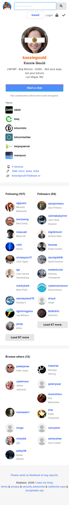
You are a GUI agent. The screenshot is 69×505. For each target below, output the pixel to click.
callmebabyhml (57, 216)
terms (4, 486)
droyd (51, 298)
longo (20, 428)
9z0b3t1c (53, 311)
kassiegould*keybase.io (26, 175)
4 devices (17, 167)
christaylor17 (24, 258)
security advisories (34, 486)
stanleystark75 (25, 298)
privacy (15, 486)
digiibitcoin (55, 232)
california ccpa (57, 486)
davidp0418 (55, 258)
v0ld (19, 245)
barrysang (22, 219)
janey (19, 324)
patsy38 (21, 451)
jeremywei (54, 384)
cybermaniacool (58, 286)
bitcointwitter (22, 137)
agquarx (21, 203)
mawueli (21, 232)
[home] (7, 5)
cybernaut (22, 381)
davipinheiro (56, 204)
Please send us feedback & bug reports (34, 475)
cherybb (21, 439)
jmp (50, 410)
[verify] (63, 15)
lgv (18, 270)
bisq (16, 119)
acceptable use (35, 490)
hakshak (53, 366)
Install (35, 15)
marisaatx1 (22, 412)
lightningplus (24, 311)
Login (49, 15)
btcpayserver (22, 146)
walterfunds (55, 270)
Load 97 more (20, 337)
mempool (20, 155)
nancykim (54, 428)
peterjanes (22, 366)
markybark (22, 286)
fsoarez (52, 245)
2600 (17, 110)
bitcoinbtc (20, 128)
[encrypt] (56, 15)
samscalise (54, 439)
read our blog (44, 482)
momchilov (55, 394)
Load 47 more (52, 324)
